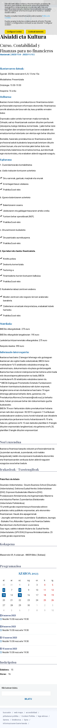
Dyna (26, 720)
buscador (7, 712)
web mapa (18, 712)
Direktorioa (16, 720)
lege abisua (43, 716)
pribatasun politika (10, 716)
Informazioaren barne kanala (15, 723)
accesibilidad (31, 712)
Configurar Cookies (14, 31)
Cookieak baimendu (35, 31)
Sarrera (6, 720)
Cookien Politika (28, 716)
